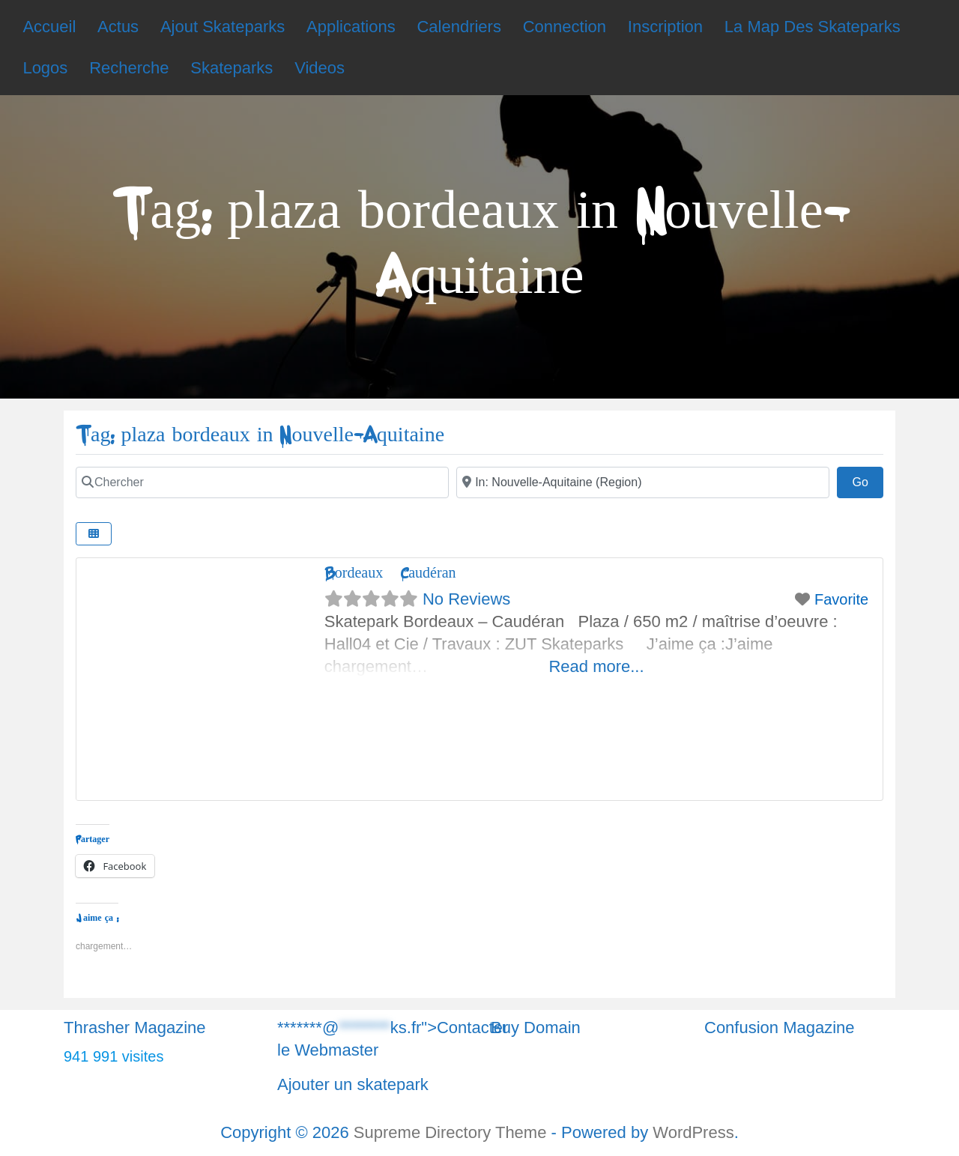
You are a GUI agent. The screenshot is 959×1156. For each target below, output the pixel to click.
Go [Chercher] (867, 480)
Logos (44, 67)
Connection (564, 26)
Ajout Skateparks (222, 26)
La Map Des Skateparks (812, 26)
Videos (319, 67)
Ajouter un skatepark (353, 1084)
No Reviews (466, 599)
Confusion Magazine (779, 1027)
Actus (118, 26)
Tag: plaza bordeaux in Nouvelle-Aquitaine (260, 435)
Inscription (665, 26)
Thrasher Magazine (135, 1027)
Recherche (129, 67)
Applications (351, 26)
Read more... (596, 666)
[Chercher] (262, 482)
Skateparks (231, 67)
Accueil (49, 26)
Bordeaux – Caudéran (390, 573)
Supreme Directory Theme (452, 1132)
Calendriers (459, 26)
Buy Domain (536, 1027)
